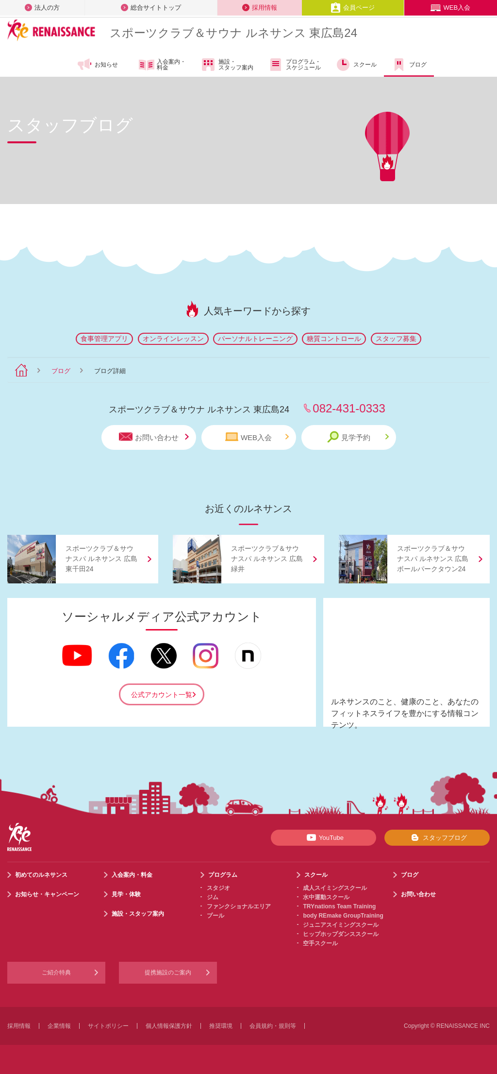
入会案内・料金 (162, 65)
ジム (212, 897)
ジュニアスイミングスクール (341, 924)
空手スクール (320, 943)
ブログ (409, 64)
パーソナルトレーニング (255, 338)
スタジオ (218, 888)
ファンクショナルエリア (239, 906)
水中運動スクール (326, 897)
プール (215, 915)
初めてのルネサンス (41, 874)
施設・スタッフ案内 (226, 64)
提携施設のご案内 (168, 972)
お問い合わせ (154, 437)
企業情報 (59, 1026)
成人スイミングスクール (335, 888)
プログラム (222, 874)
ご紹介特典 (56, 972)
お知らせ (97, 64)
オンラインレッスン (173, 338)
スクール (356, 64)
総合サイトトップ (151, 7)
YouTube (323, 837)
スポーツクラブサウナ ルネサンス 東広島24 (233, 32)
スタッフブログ (437, 837)
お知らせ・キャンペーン (47, 894)
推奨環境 (220, 1026)
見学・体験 (126, 894)
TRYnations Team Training (339, 906)
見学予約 (358, 437)
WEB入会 (450, 7)
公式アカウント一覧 (161, 695)
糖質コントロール (334, 338)
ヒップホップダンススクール (341, 934)
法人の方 (42, 7)
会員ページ (353, 7)
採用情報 (259, 7)
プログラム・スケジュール (294, 64)
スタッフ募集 (396, 338)
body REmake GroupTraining (343, 915)
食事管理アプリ (104, 338)
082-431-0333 (349, 408)
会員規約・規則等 (272, 1026)
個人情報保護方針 (169, 1026)
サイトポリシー (108, 1026)
